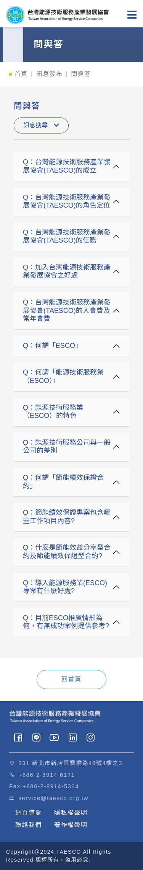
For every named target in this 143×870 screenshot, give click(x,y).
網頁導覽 (28, 813)
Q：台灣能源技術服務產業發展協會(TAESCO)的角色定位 (67, 202)
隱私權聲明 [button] (71, 813)
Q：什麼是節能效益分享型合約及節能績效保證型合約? (67, 552)
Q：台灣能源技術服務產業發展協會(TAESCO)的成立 (67, 166)
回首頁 (71, 679)
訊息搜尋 (41, 125)
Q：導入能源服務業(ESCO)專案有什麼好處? (65, 587)
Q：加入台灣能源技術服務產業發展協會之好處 (67, 271)
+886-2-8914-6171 (47, 775)
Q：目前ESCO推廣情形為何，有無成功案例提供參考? (66, 622)
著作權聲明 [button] (71, 825)
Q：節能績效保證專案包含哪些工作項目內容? (67, 517)
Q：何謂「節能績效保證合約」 (63, 482)
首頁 (21, 74)
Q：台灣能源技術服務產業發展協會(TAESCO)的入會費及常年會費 (67, 310)
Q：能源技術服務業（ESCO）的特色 (53, 412)
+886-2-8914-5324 (50, 786)
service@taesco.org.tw (53, 798)
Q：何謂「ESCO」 (52, 345)
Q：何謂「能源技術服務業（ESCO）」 (63, 376)
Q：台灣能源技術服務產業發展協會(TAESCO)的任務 (67, 236)
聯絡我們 (28, 825)
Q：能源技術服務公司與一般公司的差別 (67, 447)
